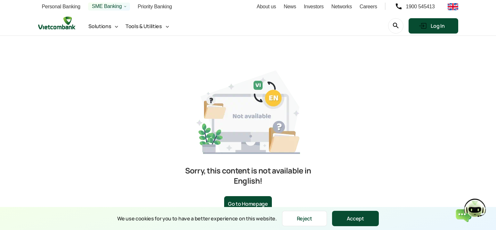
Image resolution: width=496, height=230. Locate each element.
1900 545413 (420, 6)
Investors (314, 6)
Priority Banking (155, 6)
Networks (341, 6)
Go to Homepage (248, 203)
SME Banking (107, 6)
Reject (304, 218)
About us (266, 6)
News (290, 6)
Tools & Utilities (144, 26)
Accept (355, 218)
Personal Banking (61, 6)
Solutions (99, 26)
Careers (368, 6)
